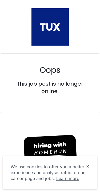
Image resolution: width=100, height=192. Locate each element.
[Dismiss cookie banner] (87, 167)
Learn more (67, 178)
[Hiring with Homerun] (50, 149)
